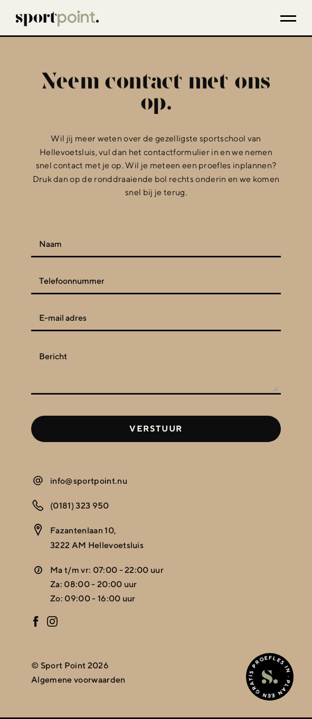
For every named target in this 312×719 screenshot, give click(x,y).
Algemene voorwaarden (78, 680)
